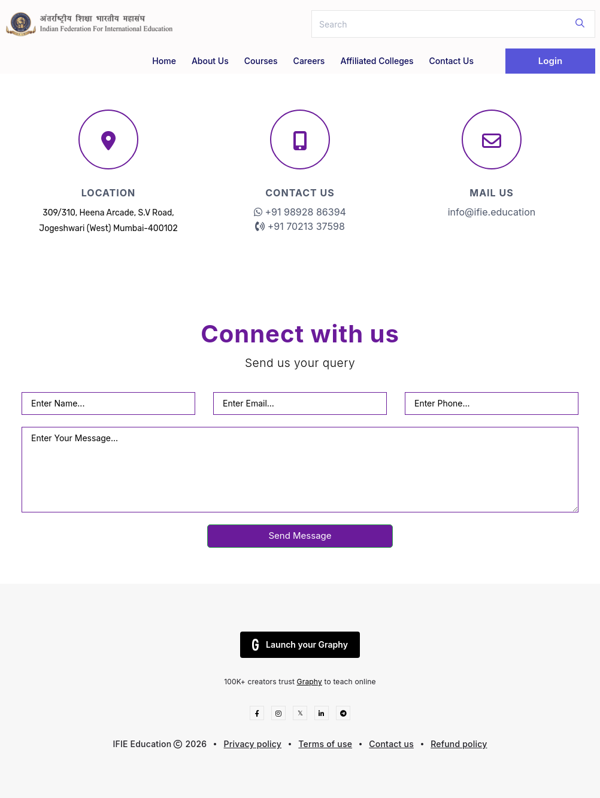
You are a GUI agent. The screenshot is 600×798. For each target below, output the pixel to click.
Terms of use (325, 744)
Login (550, 60)
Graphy (309, 681)
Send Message (299, 535)
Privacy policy (253, 744)
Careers (309, 61)
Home (164, 61)
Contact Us (451, 61)
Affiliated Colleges (376, 61)
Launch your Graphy (300, 645)
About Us (210, 61)
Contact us (391, 744)
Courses (261, 61)
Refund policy (459, 744)
